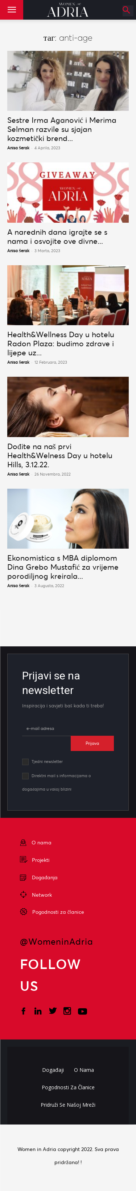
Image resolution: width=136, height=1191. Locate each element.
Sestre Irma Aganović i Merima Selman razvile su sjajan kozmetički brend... (61, 129)
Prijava (92, 743)
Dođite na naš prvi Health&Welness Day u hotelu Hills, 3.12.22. (59, 455)
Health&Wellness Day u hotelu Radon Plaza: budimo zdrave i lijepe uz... (60, 344)
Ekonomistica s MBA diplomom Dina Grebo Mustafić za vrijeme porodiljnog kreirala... (63, 567)
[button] (11, 10)
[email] (46, 728)
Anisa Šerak (18, 147)
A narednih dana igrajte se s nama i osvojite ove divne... (57, 236)
